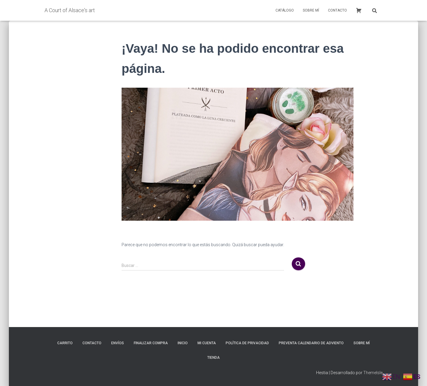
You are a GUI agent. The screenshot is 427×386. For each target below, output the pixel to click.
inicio (183, 343)
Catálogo (284, 10)
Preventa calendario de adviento (311, 343)
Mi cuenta (206, 343)
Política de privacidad (247, 343)
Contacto (337, 10)
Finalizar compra (151, 343)
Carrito (65, 343)
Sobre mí (311, 10)
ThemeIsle (373, 372)
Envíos (117, 343)
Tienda (213, 357)
